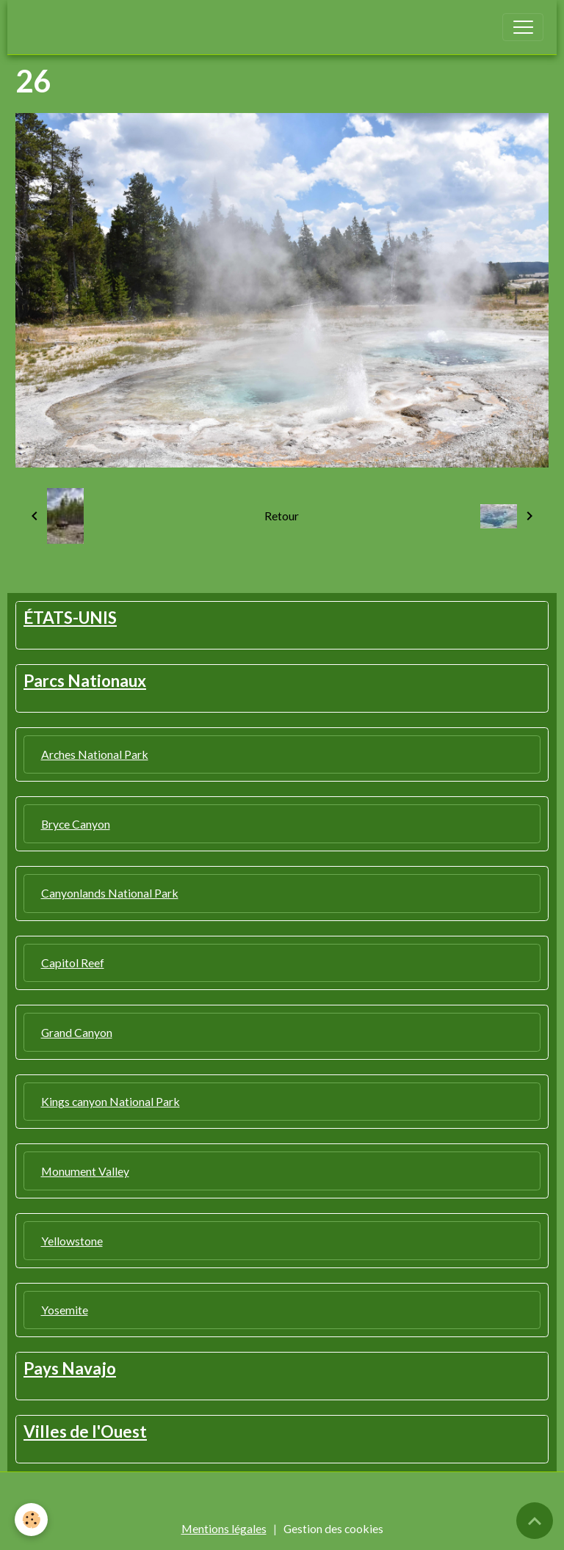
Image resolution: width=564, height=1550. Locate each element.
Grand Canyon (76, 1032)
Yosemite (64, 1310)
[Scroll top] (534, 1520)
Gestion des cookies (333, 1528)
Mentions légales (224, 1528)
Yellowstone (72, 1241)
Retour (281, 516)
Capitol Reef (72, 962)
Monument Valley (85, 1171)
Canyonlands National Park (109, 893)
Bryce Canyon (75, 824)
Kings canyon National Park (110, 1101)
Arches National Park (94, 754)
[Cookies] (31, 1519)
